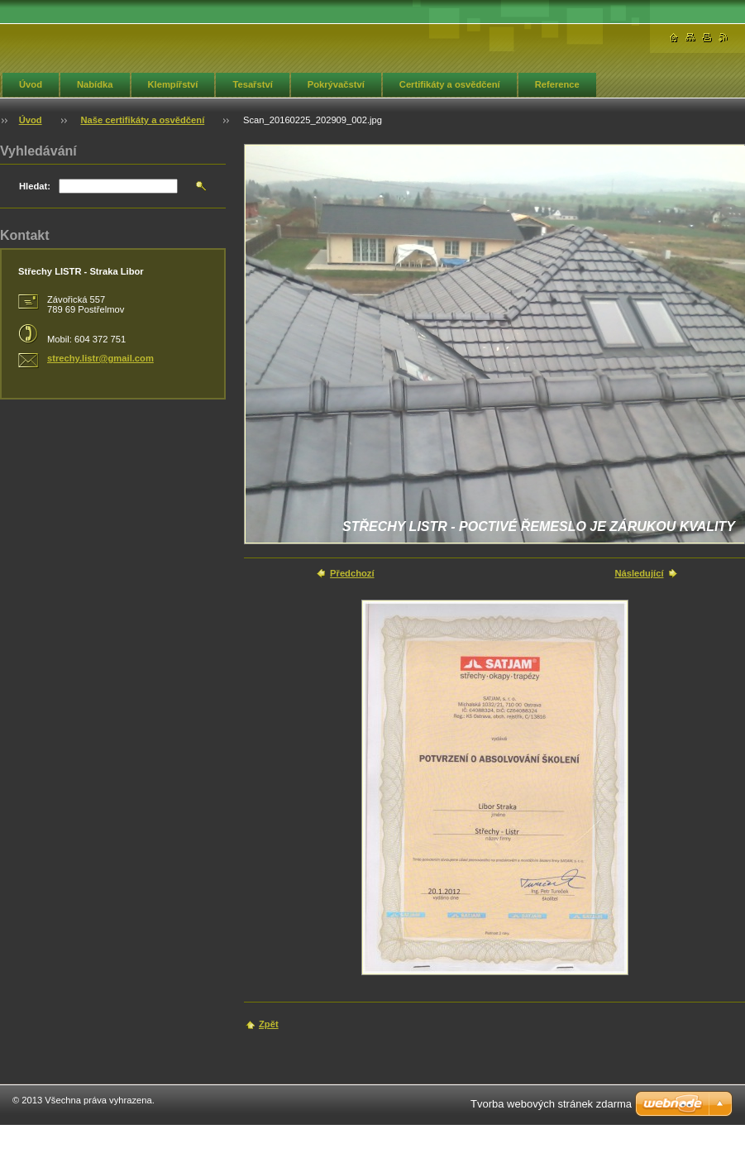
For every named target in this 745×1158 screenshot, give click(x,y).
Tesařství (252, 84)
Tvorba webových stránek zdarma (551, 1104)
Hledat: (34, 186)
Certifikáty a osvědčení (449, 84)
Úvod (30, 84)
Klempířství (173, 84)
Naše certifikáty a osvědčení (142, 120)
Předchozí (352, 573)
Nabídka (95, 84)
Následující (638, 573)
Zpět (269, 1024)
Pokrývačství (336, 84)
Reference (557, 84)
